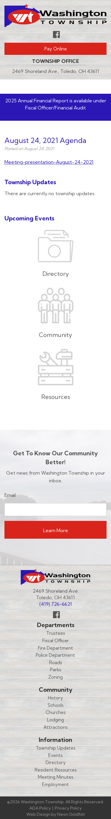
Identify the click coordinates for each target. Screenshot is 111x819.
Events (55, 755)
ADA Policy (40, 808)
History (55, 698)
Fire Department (55, 648)
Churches (56, 712)
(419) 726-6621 (55, 604)
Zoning (55, 677)
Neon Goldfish (71, 814)
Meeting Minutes (55, 777)
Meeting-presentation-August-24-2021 (49, 162)
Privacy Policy (68, 808)
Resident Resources (56, 770)
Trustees (55, 633)
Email (10, 495)
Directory (56, 762)
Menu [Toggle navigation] (89, 86)
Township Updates (55, 748)
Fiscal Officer (55, 640)
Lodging (55, 720)
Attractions (56, 727)
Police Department (55, 655)
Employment (55, 784)
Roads (55, 662)
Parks (55, 669)
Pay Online (55, 49)
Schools (56, 705)
